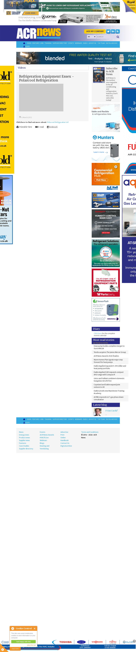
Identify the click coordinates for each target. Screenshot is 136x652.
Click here (97, 333)
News (29, 43)
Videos (22, 67)
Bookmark (53, 127)
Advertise (92, 43)
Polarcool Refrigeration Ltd (57, 122)
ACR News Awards (47, 435)
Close (35, 628)
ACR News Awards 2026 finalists (106, 356)
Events (71, 43)
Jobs (41, 43)
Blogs (85, 43)
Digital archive (111, 43)
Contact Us (64, 443)
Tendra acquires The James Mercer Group (110, 352)
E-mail (41, 127)
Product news (24, 438)
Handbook (64, 440)
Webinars (78, 43)
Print (62, 435)
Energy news (24, 435)
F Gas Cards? (111, 410)
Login (26, 46)
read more (15, 649)
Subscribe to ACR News (111, 71)
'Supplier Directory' (112, 33)
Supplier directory (60, 43)
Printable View (25, 127)
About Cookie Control (12, 628)
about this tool (31, 645)
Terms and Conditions (89, 432)
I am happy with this (23, 641)
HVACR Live (44, 438)
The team (101, 43)
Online (63, 438)
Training (48, 43)
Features (35, 43)
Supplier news (24, 440)
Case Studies (24, 446)
